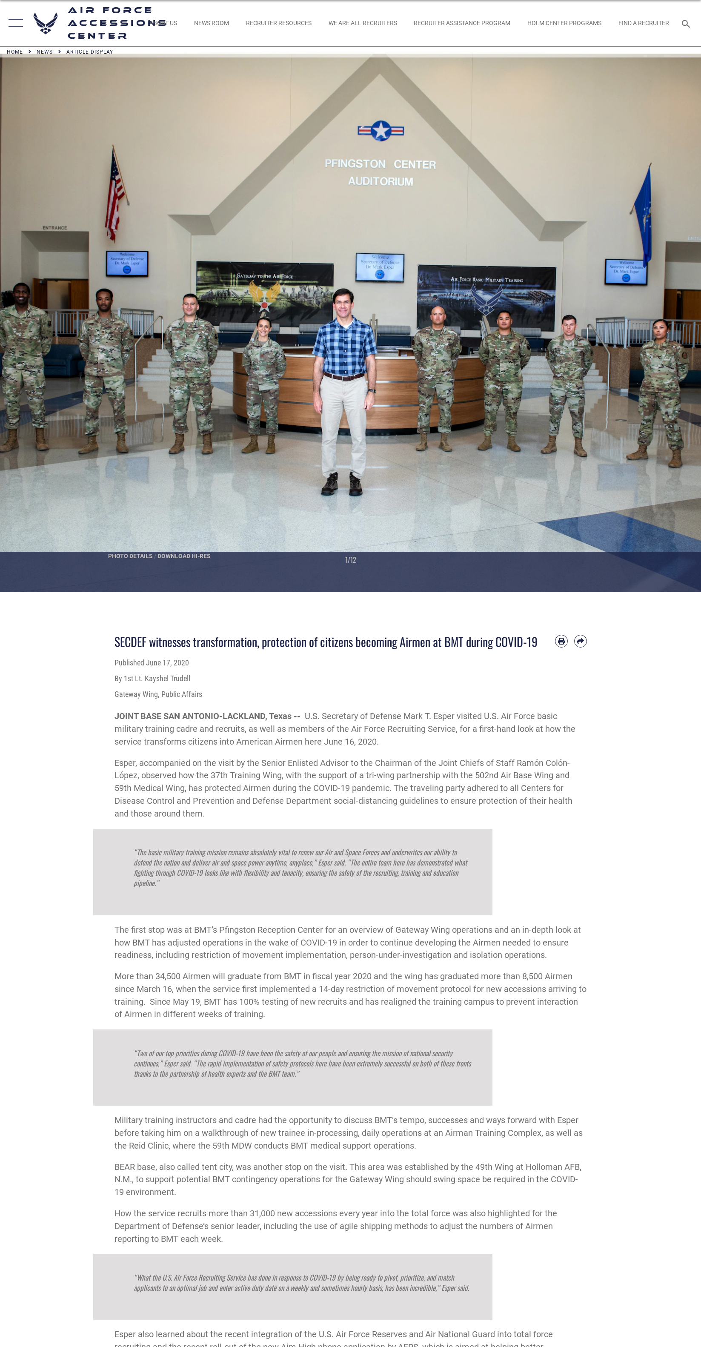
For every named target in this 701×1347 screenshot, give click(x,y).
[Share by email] (580, 641)
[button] (14, 23)
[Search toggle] (687, 23)
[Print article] (561, 641)
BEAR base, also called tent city (173, 1167)
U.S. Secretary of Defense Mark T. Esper (380, 716)
